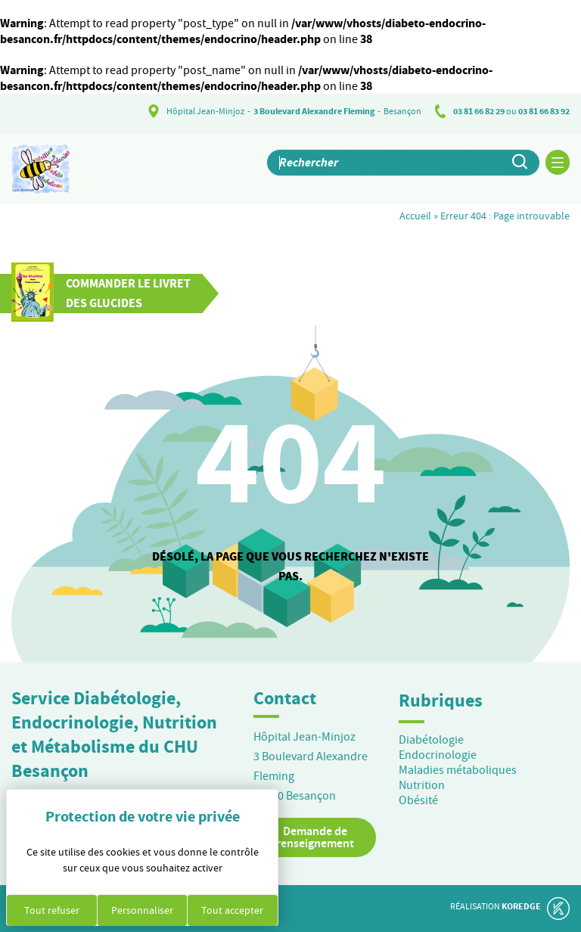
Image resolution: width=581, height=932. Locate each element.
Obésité (418, 800)
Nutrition (422, 785)
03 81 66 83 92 (544, 111)
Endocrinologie (438, 755)
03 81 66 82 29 (479, 111)
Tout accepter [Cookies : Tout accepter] (232, 910)
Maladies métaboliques (458, 770)
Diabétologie (431, 739)
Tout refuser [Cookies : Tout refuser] (51, 910)
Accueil (415, 215)
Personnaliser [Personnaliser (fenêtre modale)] (142, 910)
